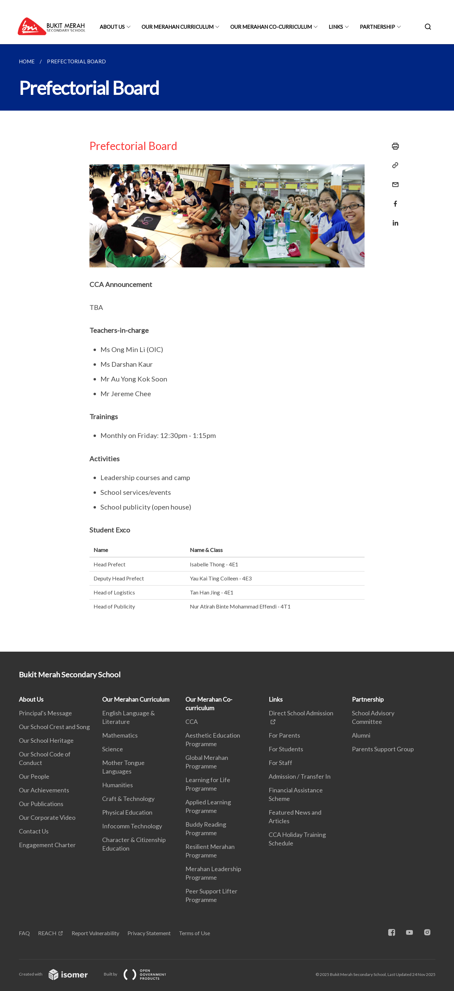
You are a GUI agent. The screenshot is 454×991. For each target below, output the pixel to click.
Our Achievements (44, 790)
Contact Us (34, 831)
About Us (112, 27)
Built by (140, 974)
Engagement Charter (47, 845)
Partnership (377, 27)
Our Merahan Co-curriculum (271, 27)
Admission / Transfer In (300, 776)
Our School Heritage (46, 740)
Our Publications (41, 803)
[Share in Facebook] (393, 199)
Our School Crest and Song (54, 726)
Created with (59, 974)
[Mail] (393, 180)
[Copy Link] (393, 165)
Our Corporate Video (47, 817)
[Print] (393, 146)
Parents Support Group (383, 749)
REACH (47, 933)
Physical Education (127, 812)
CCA (191, 721)
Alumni (361, 735)
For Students (286, 749)
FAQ (24, 933)
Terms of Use (194, 933)
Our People (34, 776)
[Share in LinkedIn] (393, 218)
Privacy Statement (149, 933)
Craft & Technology (128, 798)
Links (336, 27)
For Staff (280, 762)
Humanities (117, 785)
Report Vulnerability (95, 933)
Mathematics (120, 735)
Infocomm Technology (132, 826)
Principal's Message (45, 713)
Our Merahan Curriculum (177, 27)
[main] (227, 348)
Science (112, 749)
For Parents (284, 735)
